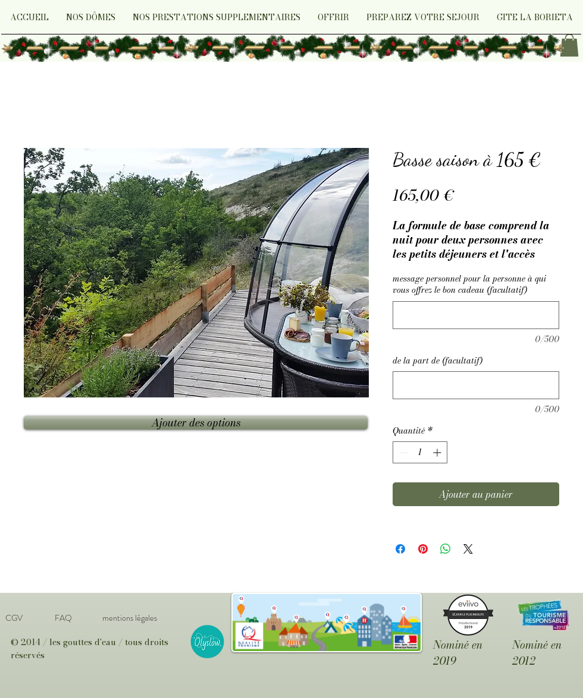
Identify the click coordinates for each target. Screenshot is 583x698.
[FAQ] (63, 618)
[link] (569, 45)
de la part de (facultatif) (437, 361)
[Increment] (438, 452)
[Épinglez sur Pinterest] (423, 549)
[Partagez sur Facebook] (400, 549)
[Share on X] (468, 549)
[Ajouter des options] (196, 422)
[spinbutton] (420, 452)
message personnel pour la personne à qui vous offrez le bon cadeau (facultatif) (469, 284)
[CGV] (13, 618)
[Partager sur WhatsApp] (445, 549)
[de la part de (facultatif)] (476, 385)
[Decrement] (401, 452)
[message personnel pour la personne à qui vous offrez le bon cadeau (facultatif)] (476, 315)
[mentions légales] (129, 618)
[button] (90, 21)
